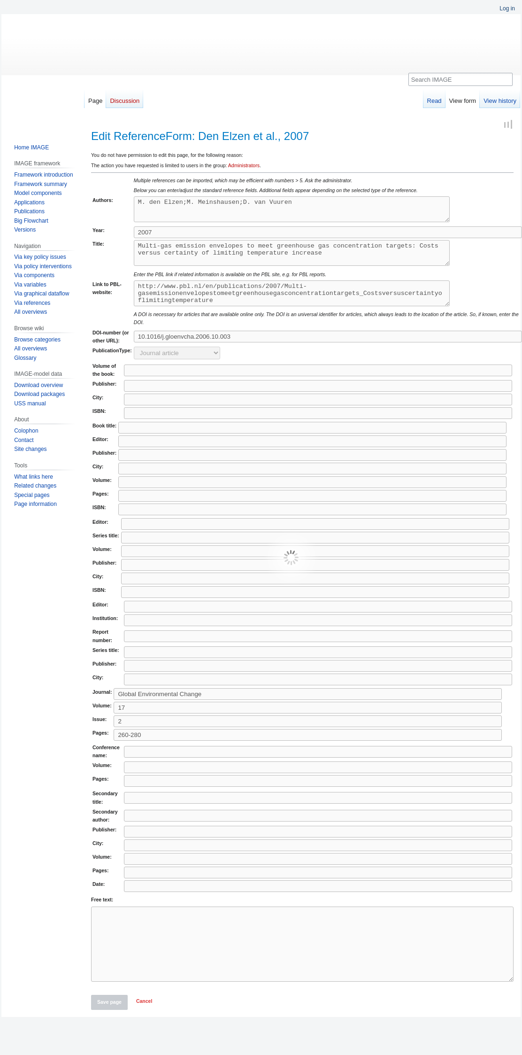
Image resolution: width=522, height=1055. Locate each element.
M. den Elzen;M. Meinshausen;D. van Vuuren (310, 211)
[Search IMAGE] (460, 79)
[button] (144, 1029)
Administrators (244, 165)
